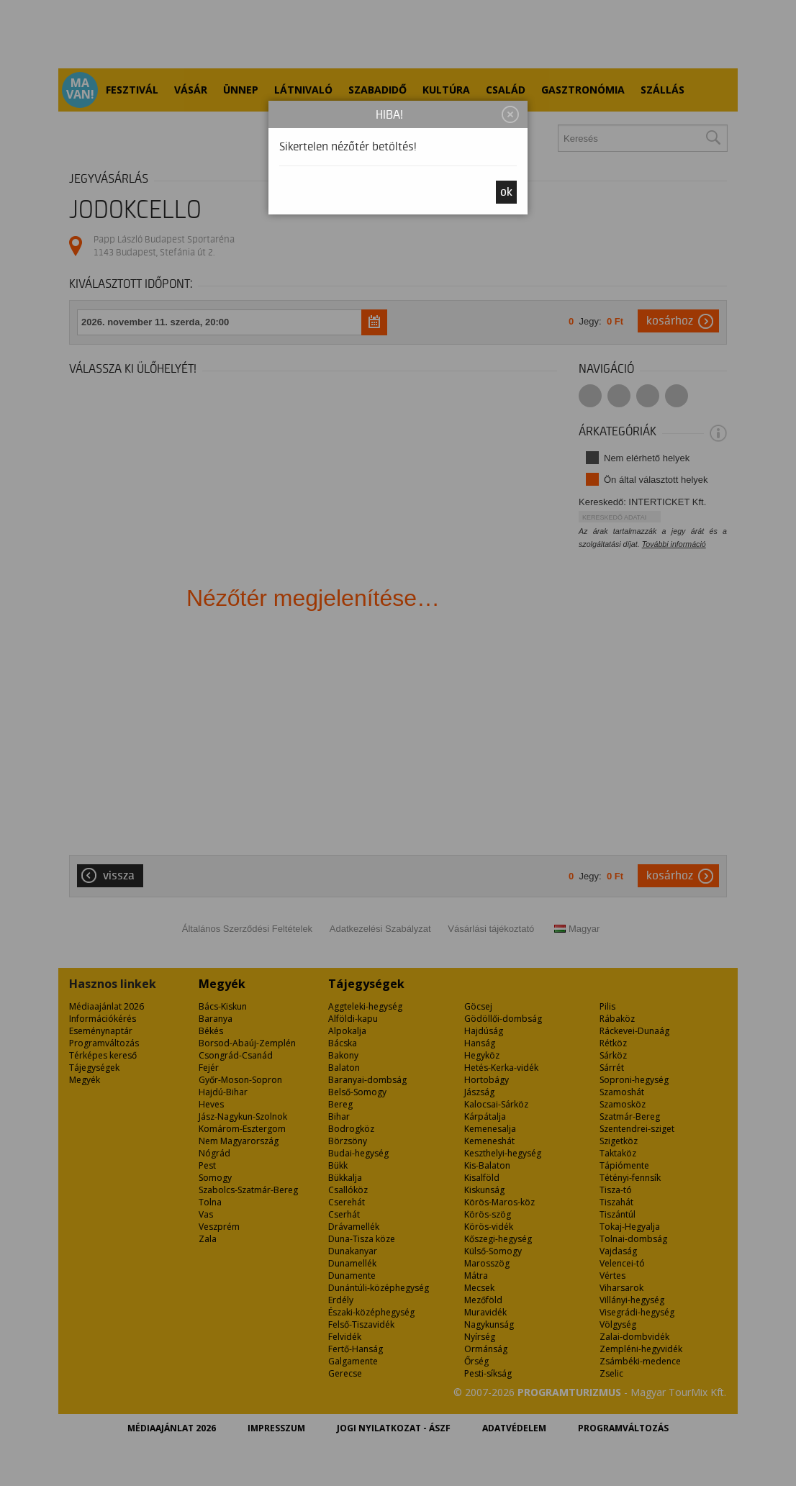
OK (506, 192)
